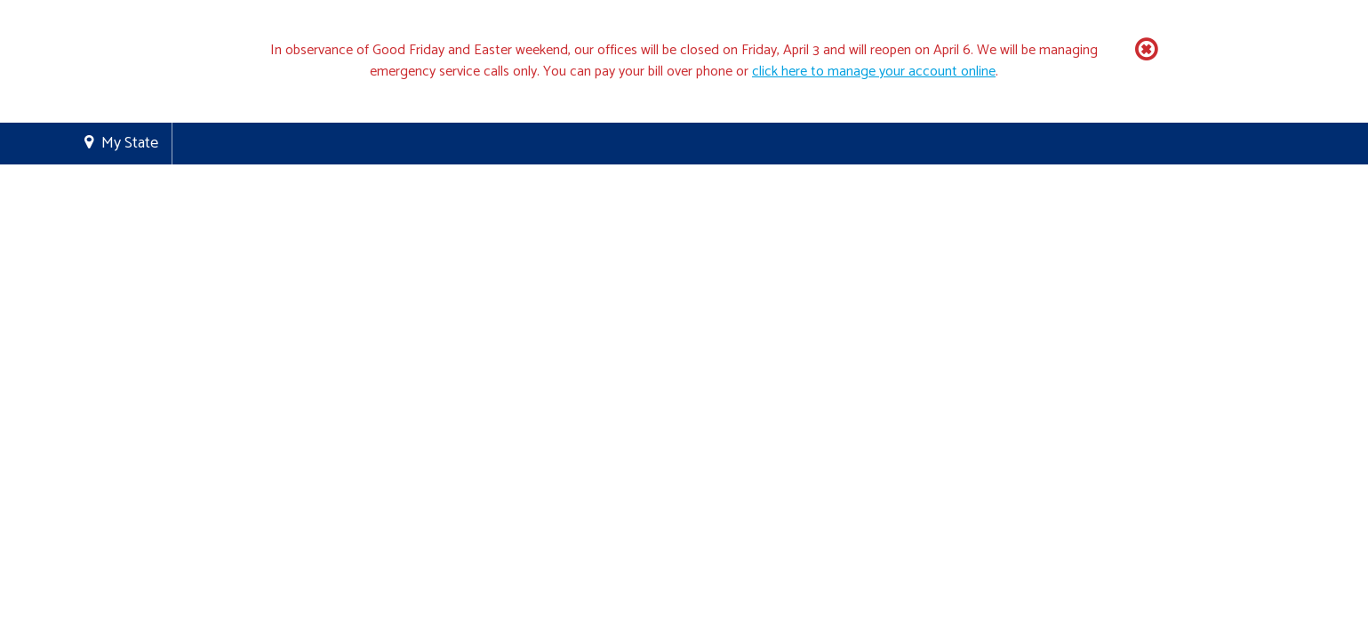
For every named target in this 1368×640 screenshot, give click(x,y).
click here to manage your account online (874, 72)
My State (129, 143)
